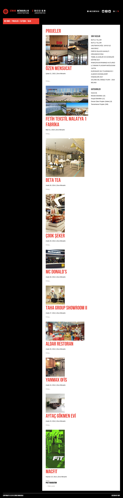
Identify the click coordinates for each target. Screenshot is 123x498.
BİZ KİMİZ (7, 21)
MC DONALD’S (56, 272)
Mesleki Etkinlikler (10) (98, 96)
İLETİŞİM (23, 21)
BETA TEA (53, 180)
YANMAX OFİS (56, 380)
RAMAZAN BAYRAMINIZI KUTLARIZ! (103, 63)
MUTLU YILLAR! (96, 40)
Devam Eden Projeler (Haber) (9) (101, 101)
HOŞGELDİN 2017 (97, 77)
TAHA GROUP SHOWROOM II (66, 308)
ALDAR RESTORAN (59, 344)
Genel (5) (94, 93)
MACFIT (51, 471)
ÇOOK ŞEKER (55, 236)
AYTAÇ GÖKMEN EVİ (61, 416)
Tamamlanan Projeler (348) (99, 104)
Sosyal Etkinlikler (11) (98, 98)
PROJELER (15, 21)
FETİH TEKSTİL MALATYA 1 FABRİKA (66, 122)
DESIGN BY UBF (116, 495)
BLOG (29, 21)
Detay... (48, 81)
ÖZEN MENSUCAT (59, 68)
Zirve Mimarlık (24, 11)
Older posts (50, 486)
